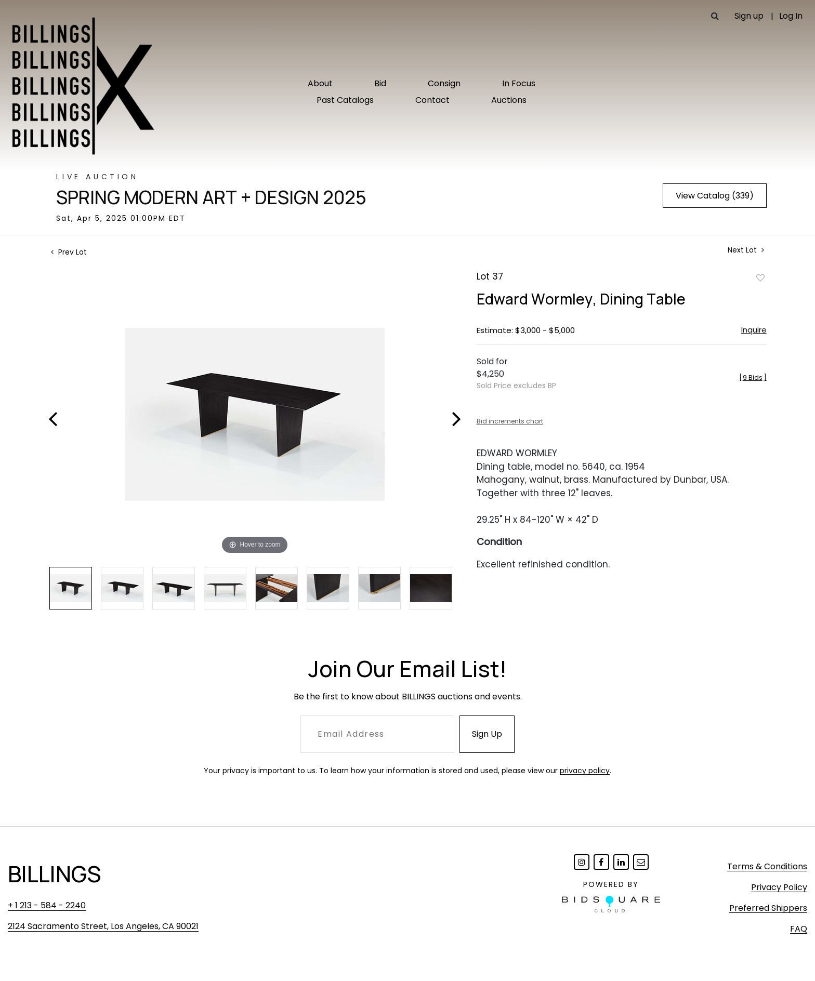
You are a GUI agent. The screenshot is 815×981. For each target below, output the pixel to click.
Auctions (509, 100)
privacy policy (585, 770)
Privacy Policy (779, 887)
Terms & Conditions (767, 866)
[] (753, 377)
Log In (791, 16)
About (320, 83)
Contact (432, 100)
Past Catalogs (345, 100)
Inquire (754, 329)
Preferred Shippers (768, 908)
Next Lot (746, 250)
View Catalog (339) (715, 196)
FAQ (798, 929)
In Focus (518, 83)
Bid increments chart (510, 421)
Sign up (749, 16)
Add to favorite (760, 277)
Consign (444, 83)
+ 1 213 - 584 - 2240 (47, 905)
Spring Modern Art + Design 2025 (211, 197)
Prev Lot (69, 252)
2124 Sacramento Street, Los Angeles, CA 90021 (103, 926)
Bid (380, 83)
